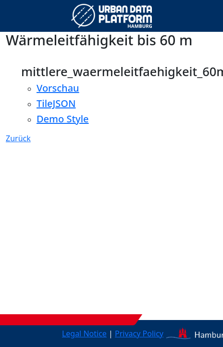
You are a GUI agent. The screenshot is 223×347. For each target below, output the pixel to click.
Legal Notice (84, 333)
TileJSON (56, 103)
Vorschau (58, 87)
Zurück (18, 138)
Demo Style (63, 118)
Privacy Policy (139, 333)
